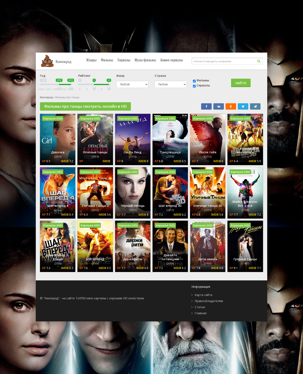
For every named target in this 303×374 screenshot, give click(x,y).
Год (42, 76)
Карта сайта (203, 295)
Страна (160, 76)
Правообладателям (209, 301)
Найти (240, 83)
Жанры (91, 59)
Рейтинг (84, 76)
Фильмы (107, 59)
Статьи (200, 307)
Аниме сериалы (171, 59)
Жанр (120, 76)
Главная (200, 313)
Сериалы (123, 59)
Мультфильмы (145, 59)
